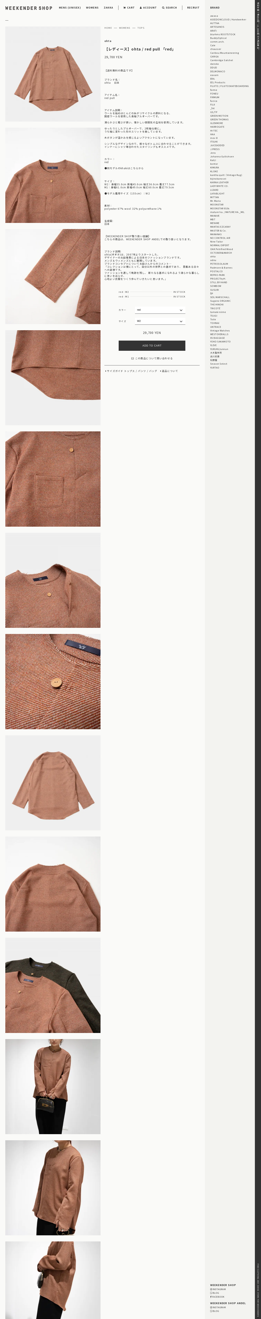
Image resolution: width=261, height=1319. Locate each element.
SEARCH (169, 7)
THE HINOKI (217, 304)
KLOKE (214, 171)
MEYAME (214, 223)
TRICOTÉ (215, 308)
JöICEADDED (217, 145)
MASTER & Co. (218, 230)
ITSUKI (214, 141)
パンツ (142, 371)
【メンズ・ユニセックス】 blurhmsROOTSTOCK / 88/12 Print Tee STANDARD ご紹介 (128, 1215)
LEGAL (40, 1288)
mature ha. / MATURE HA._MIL (227, 212)
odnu (213, 260)
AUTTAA (214, 23)
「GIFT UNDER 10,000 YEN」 (148, 1254)
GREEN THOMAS (219, 119)
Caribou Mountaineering (224, 52)
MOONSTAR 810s (220, 208)
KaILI (213, 160)
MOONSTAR (217, 204)
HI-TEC (214, 130)
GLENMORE (216, 123)
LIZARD (214, 189)
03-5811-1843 (185, 1294)
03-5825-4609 (118, 1294)
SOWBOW (215, 285)
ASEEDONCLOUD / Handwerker (228, 19)
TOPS (141, 27)
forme (213, 89)
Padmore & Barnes (221, 267)
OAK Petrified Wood (221, 249)
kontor (214, 163)
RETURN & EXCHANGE (19, 1288)
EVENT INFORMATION (132, 1247)
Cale (213, 45)
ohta (108, 41)
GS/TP (214, 112)
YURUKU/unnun (219, 349)
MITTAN (214, 197)
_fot (212, 108)
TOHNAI (214, 323)
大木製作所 (216, 352)
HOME (108, 27)
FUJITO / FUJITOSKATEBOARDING (229, 86)
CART (129, 7)
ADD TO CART (152, 345)
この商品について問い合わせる (152, 358)
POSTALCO (216, 271)
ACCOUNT (148, 7)
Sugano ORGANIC (220, 300)
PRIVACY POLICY (16, 1293)
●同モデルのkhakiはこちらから (124, 168)
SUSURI (214, 289)
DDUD (213, 67)
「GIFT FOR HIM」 (83, 1254)
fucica (213, 100)
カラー (122, 309)
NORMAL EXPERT (219, 245)
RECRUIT (193, 7)
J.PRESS (215, 149)
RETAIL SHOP (45, 1293)
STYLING (107, 1247)
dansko (214, 63)
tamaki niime (218, 312)
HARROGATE (217, 126)
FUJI (212, 104)
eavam (214, 75)
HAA (212, 134)
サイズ (122, 321)
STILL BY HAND (218, 282)
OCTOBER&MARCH (221, 252)
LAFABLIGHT (217, 193)
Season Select (218, 363)
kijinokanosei (218, 178)
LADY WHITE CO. (219, 185)
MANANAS (216, 234)
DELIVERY (42, 1283)
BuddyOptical (218, 37)
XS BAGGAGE (217, 337)
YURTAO (214, 367)
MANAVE (215, 215)
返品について (170, 371)
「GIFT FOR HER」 (112, 1254)
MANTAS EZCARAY (220, 226)
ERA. (212, 78)
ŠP (211, 293)
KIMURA (214, 167)
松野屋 (213, 360)
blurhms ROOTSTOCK (223, 34)
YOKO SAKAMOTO (220, 341)
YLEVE (213, 345)
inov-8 (214, 137)
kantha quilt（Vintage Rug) (226, 175)
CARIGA (214, 56)
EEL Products (217, 82)
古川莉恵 (215, 356)
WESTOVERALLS (219, 334)
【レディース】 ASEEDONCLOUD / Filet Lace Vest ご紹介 (107, 1221)
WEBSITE (78, 1299)
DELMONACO (217, 71)
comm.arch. (217, 41)
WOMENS (92, 7)
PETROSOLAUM (219, 263)
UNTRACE (215, 326)
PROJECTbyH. (218, 278)
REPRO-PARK (217, 274)
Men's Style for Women (166, 1247)
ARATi (213, 30)
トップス (129, 371)
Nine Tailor (216, 241)
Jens (213, 152)
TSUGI (213, 315)
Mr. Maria (215, 200)
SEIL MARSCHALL (220, 297)
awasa (214, 15)
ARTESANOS (217, 26)
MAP (123, 1283)
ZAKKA (108, 7)
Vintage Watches (220, 330)
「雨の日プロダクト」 (115, 1258)
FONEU (214, 93)
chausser (215, 48)
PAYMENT (11, 1283)
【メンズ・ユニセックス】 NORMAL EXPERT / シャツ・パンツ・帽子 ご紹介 (121, 1226)
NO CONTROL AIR (220, 237)
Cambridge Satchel (221, 60)
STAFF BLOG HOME (83, 1247)
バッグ (153, 371)
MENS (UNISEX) (70, 7)
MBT (213, 219)
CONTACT (11, 1299)
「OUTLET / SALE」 (84, 1258)
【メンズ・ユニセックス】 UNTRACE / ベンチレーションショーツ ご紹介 (118, 1210)
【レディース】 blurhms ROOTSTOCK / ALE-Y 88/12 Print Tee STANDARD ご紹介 (122, 1231)
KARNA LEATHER (219, 182)
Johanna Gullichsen (222, 156)
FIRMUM (214, 97)
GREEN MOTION (219, 115)
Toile (213, 319)
